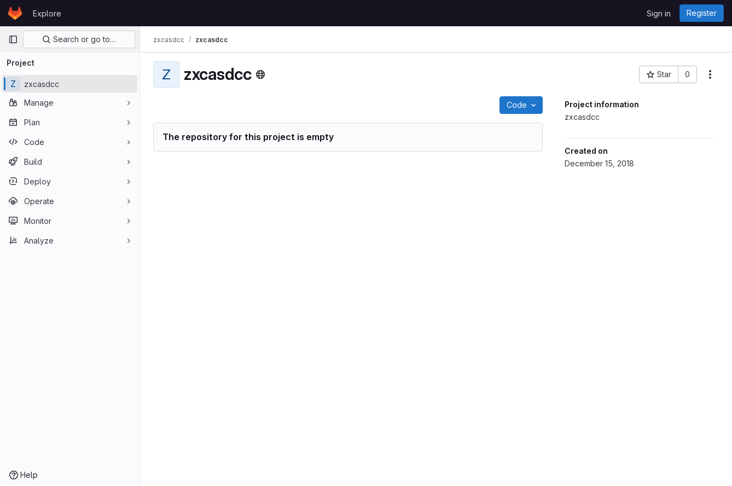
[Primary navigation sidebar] (13, 39)
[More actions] (710, 74)
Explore (47, 13)
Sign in (659, 13)
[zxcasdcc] (69, 83)
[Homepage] (15, 13)
